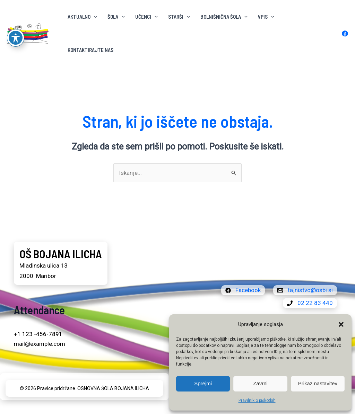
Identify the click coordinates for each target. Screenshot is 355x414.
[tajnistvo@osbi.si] (305, 290)
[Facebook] (345, 33)
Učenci (146, 16)
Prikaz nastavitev (317, 383)
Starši (179, 16)
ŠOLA (116, 16)
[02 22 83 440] (310, 303)
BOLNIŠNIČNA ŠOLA (224, 16)
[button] (341, 324)
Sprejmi (203, 383)
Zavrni (260, 383)
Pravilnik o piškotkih (257, 400)
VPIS (266, 16)
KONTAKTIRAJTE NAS (90, 50)
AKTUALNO (82, 16)
